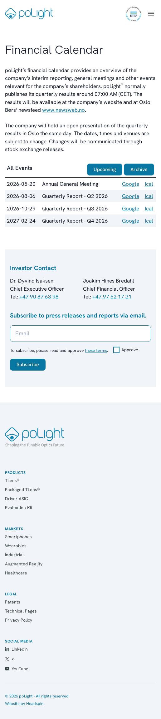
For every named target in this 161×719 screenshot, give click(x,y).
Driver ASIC (16, 498)
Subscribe (28, 364)
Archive (139, 169)
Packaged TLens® (22, 489)
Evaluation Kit (18, 507)
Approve (129, 349)
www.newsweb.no (63, 109)
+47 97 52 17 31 (112, 296)
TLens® (12, 480)
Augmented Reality (23, 564)
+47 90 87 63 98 (39, 296)
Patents (12, 602)
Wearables (16, 546)
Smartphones (18, 536)
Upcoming (105, 169)
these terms (96, 350)
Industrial (14, 555)
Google (130, 183)
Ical (149, 183)
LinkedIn (16, 649)
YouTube (16, 669)
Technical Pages (21, 611)
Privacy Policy (18, 620)
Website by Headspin (24, 703)
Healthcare (16, 573)
